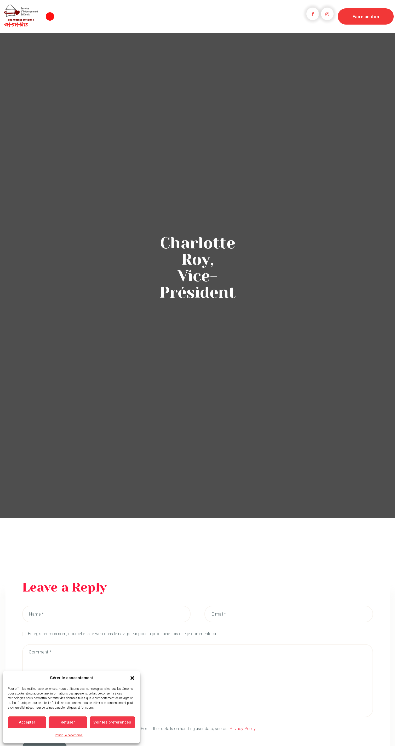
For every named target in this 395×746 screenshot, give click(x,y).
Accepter (27, 722)
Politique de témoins (69, 735)
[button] (132, 678)
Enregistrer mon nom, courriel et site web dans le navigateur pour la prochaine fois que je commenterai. (122, 633)
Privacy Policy (243, 728)
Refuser (68, 722)
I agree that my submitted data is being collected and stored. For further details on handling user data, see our (142, 728)
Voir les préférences (112, 722)
